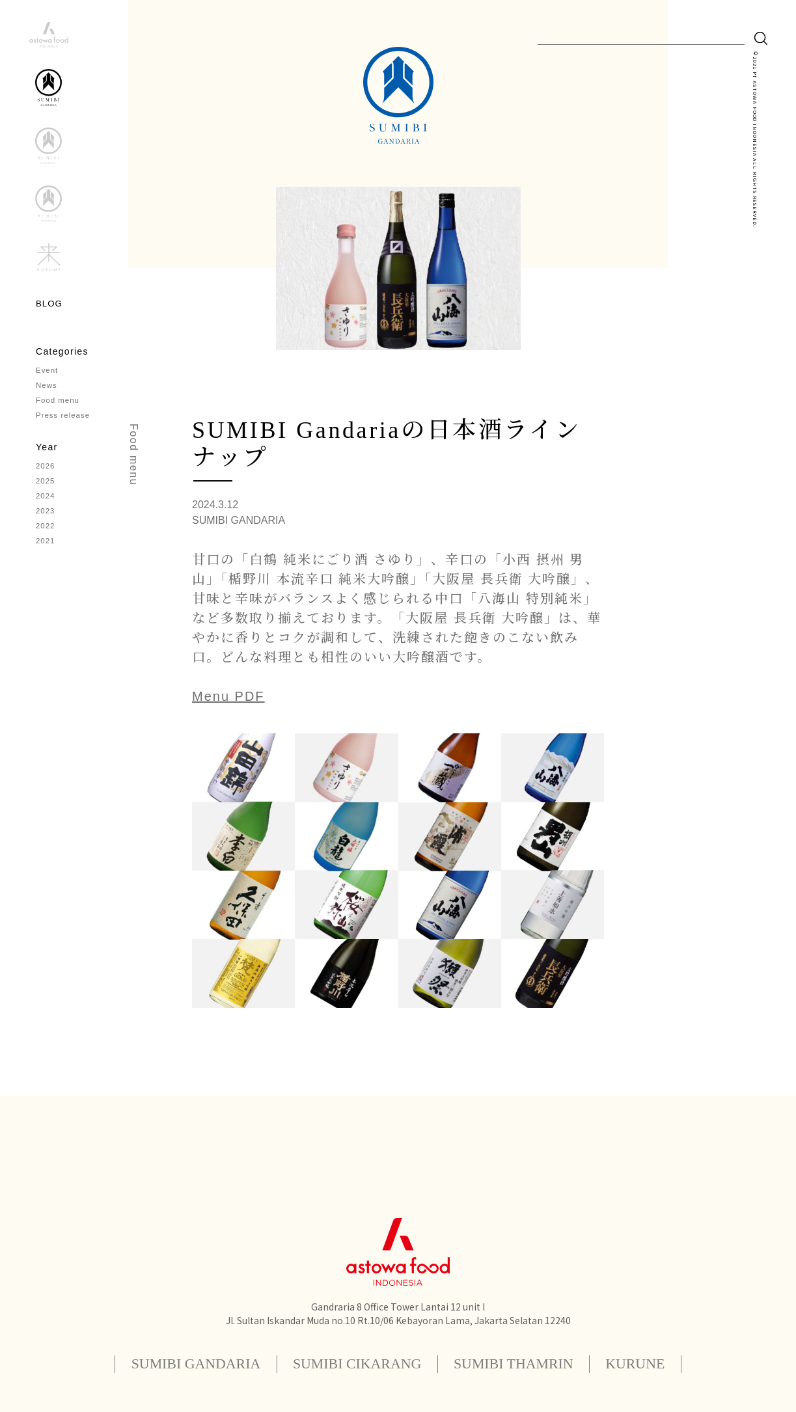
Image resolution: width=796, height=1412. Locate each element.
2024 (46, 503)
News (47, 388)
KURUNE (658, 1363)
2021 (46, 549)
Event (47, 372)
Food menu (58, 404)
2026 (46, 471)
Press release (64, 419)
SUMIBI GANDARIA (176, 1363)
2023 (46, 518)
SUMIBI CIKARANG (353, 1363)
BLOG (50, 304)
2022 (46, 534)
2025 (46, 487)
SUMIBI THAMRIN (525, 1363)
